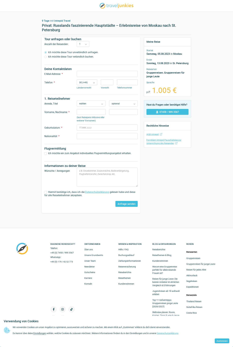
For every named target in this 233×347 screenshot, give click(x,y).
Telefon (49, 82)
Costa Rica (191, 312)
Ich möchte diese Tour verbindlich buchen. (69, 56)
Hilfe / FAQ (123, 249)
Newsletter (89, 266)
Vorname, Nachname (57, 112)
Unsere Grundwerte (93, 255)
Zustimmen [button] (222, 340)
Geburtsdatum (53, 127)
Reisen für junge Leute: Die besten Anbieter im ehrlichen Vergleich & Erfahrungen (165, 282)
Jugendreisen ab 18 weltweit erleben (166, 293)
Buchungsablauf (126, 255)
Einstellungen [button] (39, 333)
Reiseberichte (124, 272)
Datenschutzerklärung (97, 192)
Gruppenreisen (154, 72)
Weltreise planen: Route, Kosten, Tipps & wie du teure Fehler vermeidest (165, 315)
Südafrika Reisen (194, 307)
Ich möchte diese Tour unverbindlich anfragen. (71, 52)
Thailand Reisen (193, 301)
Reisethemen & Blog (161, 255)
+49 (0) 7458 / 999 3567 (62, 252)
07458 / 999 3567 (167, 112)
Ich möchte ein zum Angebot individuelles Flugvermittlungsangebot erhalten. (87, 153)
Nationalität (51, 136)
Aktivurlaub (191, 275)
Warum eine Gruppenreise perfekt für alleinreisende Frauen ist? (164, 270)
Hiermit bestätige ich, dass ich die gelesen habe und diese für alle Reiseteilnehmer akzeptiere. (89, 193)
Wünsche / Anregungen (57, 170)
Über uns (88, 249)
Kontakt (88, 283)
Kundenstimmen (126, 283)
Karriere (88, 278)
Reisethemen (124, 278)
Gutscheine (89, 272)
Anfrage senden (127, 204)
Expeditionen (192, 286)
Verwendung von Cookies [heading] (21, 321)
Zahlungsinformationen (129, 260)
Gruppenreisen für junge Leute (200, 263)
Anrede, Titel (51, 103)
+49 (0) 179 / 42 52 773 (61, 261)
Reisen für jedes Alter (196, 269)
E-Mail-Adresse (53, 74)
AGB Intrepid (154, 134)
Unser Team (90, 260)
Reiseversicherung (127, 266)
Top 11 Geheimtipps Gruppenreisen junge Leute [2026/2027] (165, 303)
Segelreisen (191, 281)
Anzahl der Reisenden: (56, 44)
